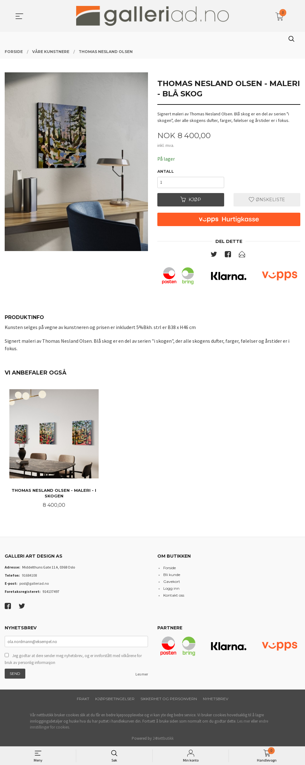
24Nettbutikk (163, 738)
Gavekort (171, 581)
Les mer (141, 674)
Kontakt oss (173, 595)
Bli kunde (171, 574)
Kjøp (190, 199)
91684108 (29, 575)
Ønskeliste (267, 199)
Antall (165, 171)
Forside (169, 567)
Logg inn (171, 588)
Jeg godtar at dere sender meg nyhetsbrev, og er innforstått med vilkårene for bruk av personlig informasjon (73, 659)
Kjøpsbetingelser (115, 698)
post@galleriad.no (34, 583)
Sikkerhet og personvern (168, 698)
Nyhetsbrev (215, 698)
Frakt (83, 698)
